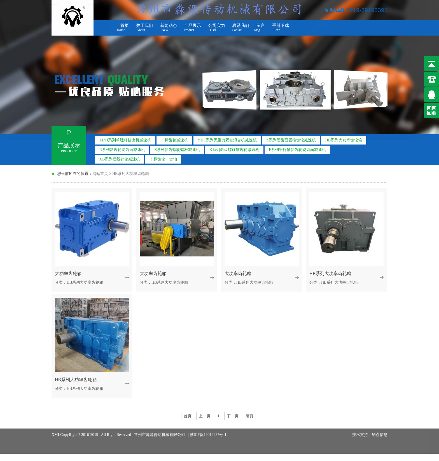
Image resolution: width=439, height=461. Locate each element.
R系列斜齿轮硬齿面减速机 (122, 148)
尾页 (249, 416)
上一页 (205, 416)
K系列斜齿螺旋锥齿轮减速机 (234, 148)
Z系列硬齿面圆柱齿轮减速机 (291, 139)
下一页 (233, 416)
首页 (188, 416)
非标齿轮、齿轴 (163, 158)
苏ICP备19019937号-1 (209, 430)
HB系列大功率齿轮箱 (343, 139)
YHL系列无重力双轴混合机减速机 (227, 139)
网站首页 (100, 173)
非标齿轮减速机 (174, 139)
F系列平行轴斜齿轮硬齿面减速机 (297, 148)
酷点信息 (379, 430)
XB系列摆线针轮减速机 (119, 158)
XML (56, 430)
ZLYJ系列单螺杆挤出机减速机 (125, 139)
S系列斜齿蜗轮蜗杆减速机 (177, 148)
